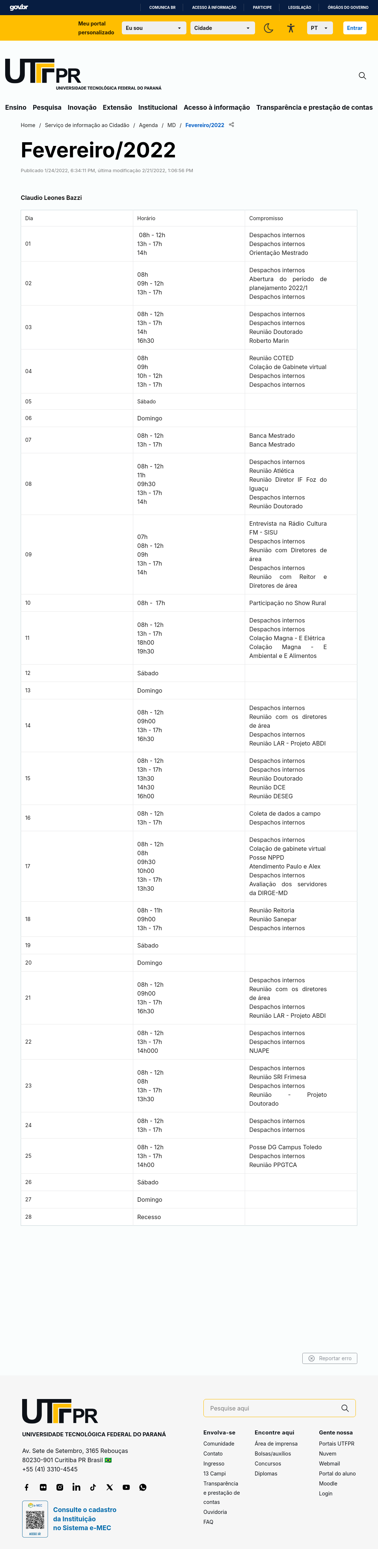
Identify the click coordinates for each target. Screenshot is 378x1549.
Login (326, 1494)
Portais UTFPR (336, 1444)
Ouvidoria (215, 1512)
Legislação (299, 8)
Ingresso (213, 1464)
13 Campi (214, 1474)
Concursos (268, 1464)
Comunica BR (163, 8)
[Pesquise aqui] (272, 1408)
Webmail (329, 1464)
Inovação (82, 107)
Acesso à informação (214, 8)
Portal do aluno (337, 1474)
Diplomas (266, 1474)
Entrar (354, 28)
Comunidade (218, 1444)
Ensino (16, 107)
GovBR (19, 7)
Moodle (328, 1484)
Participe (262, 8)
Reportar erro (294, 1358)
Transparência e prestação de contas (314, 107)
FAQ (208, 1522)
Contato (213, 1454)
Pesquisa (47, 107)
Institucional (158, 107)
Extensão (117, 107)
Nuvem (327, 1454)
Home (63, 125)
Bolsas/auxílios (273, 1454)
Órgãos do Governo (348, 8)
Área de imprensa (276, 1444)
